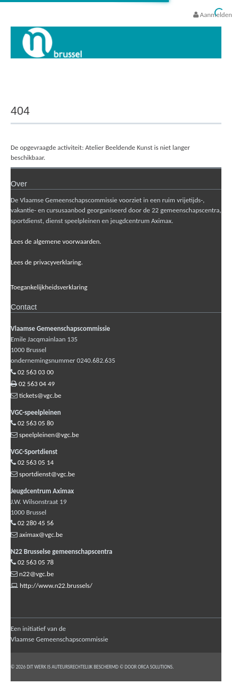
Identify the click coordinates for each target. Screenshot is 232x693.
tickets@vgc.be (40, 395)
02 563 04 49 (37, 384)
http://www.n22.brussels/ (56, 585)
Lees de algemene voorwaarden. (56, 241)
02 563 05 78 (36, 562)
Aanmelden (212, 15)
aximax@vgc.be (41, 534)
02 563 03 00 (36, 372)
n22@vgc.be (36, 574)
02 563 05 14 (36, 462)
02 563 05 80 (36, 423)
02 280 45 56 (36, 523)
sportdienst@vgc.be (47, 474)
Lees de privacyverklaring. (47, 262)
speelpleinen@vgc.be (49, 435)
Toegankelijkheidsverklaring (49, 287)
